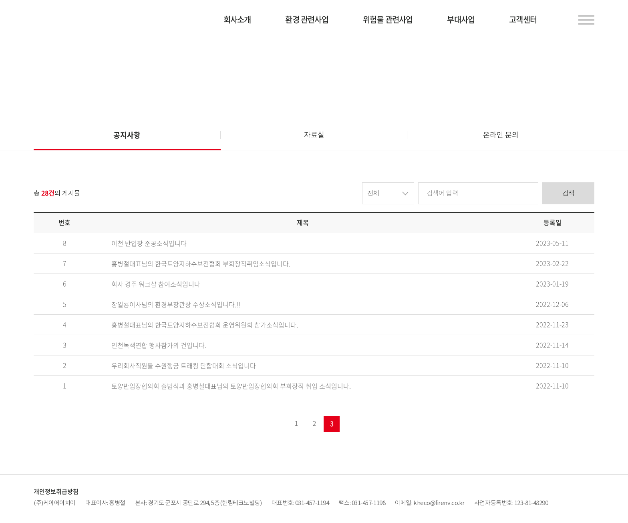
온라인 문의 (501, 135)
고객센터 (523, 19)
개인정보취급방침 (56, 491)
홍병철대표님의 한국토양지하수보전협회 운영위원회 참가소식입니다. (204, 325)
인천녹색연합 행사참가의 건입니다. (158, 345)
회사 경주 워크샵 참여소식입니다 (155, 284)
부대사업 (461, 19)
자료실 (314, 135)
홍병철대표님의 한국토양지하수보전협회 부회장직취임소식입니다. (200, 264)
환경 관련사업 (306, 19)
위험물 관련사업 (388, 19)
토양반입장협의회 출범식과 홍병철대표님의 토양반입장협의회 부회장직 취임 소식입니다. (231, 386)
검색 (568, 193)
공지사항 (127, 135)
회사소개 (237, 19)
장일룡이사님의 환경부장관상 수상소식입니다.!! (175, 304)
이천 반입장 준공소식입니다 (149, 243)
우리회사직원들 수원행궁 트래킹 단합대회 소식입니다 (183, 365)
